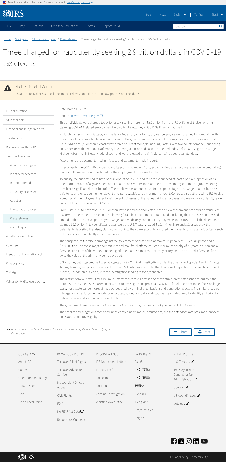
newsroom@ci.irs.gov (87, 116)
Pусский (140, 394)
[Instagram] (189, 441)
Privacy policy (15, 263)
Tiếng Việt (141, 402)
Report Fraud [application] (111, 26)
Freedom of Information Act (24, 254)
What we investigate (22, 165)
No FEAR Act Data (70, 411)
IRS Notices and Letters (111, 361)
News (163, 15)
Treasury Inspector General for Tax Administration (186, 375)
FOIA (60, 403)
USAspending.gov (187, 395)
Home (7, 39)
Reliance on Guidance (71, 419)
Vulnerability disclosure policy (25, 281)
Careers (23, 370)
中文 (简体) (142, 370)
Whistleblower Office (19, 236)
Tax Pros (199, 15)
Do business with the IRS (21, 147)
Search (220, 26)
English (180, 15)
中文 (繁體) (142, 378)
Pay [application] (22, 26)
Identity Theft (104, 370)
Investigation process (23, 209)
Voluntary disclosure (22, 192)
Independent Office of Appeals (71, 385)
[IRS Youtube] (204, 441)
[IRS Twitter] (181, 443)
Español (140, 361)
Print (207, 332)
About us (14, 200)
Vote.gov (181, 403)
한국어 (139, 386)
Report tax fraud (19, 183)
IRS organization (16, 111)
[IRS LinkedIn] (196, 443)
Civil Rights (64, 395)
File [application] (9, 26)
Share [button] (183, 332)
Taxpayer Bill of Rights (71, 361)
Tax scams (102, 378)
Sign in (217, 15)
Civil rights (13, 272)
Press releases (68, 39)
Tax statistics (14, 138)
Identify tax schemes (22, 174)
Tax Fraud (102, 386)
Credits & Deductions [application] (64, 26)
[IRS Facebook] (174, 441)
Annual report (18, 227)
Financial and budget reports (25, 129)
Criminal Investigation (44, 39)
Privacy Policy (179, 457)
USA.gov (181, 387)
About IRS (24, 361)
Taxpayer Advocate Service (69, 372)
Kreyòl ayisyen (144, 410)
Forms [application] (90, 26)
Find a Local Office (30, 402)
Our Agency (21, 39)
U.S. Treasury (184, 361)
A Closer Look (15, 120)
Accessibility (200, 457)
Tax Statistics (26, 386)
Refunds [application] (38, 26)
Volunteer (12, 245)
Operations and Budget (33, 378)
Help (149, 15)
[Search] (198, 26)
